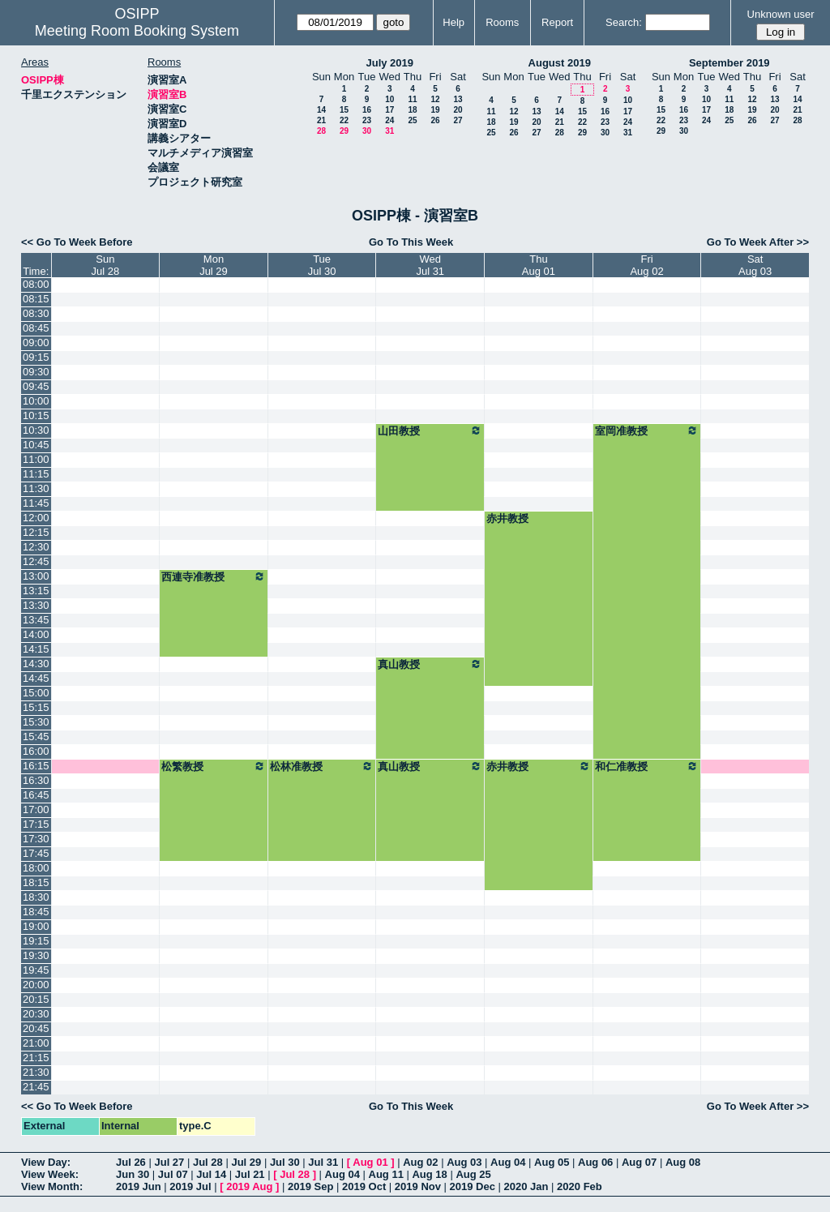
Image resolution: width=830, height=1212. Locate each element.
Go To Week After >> (758, 242)
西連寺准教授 (213, 576)
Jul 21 (250, 1174)
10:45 (36, 445)
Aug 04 (507, 1162)
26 (434, 120)
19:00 (36, 926)
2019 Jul (190, 1186)
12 (434, 99)
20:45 (36, 1028)
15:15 (36, 707)
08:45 (36, 328)
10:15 (36, 415)
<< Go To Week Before (77, 242)
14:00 (36, 634)
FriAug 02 (646, 265)
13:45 (36, 620)
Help (453, 22)
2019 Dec (472, 1186)
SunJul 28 (106, 265)
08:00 (36, 284)
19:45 (36, 970)
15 (344, 109)
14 (321, 109)
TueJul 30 (322, 265)
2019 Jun (138, 1186)
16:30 (36, 780)
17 (389, 109)
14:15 (36, 649)
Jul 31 (323, 1162)
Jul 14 (211, 1174)
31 (389, 130)
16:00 (36, 751)
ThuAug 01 (538, 265)
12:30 (36, 547)
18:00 (36, 868)
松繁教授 (213, 766)
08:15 (36, 299)
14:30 (36, 663)
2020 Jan (526, 1186)
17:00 (36, 809)
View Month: (52, 1186)
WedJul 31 (430, 265)
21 (321, 120)
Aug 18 (429, 1174)
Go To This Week (411, 242)
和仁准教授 (647, 766)
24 (389, 120)
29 (344, 130)
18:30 (36, 897)
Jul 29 (246, 1162)
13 (457, 99)
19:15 (36, 941)
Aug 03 (464, 1162)
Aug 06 (595, 1162)
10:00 (36, 401)
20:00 (36, 985)
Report (557, 22)
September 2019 (729, 63)
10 (389, 99)
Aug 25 (473, 1174)
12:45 (36, 561)
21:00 (36, 1043)
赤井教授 (507, 518)
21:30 (36, 1072)
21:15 (36, 1057)
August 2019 (559, 63)
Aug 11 (386, 1174)
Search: (623, 22)
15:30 (36, 722)
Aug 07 (639, 1162)
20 (457, 109)
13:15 (36, 591)
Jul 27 (169, 1162)
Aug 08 (682, 1162)
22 (344, 120)
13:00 (36, 576)
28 (321, 130)
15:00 (36, 693)
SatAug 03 (755, 265)
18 (412, 109)
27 (457, 120)
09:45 (36, 386)
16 (366, 109)
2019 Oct (364, 1186)
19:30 (36, 955)
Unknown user (781, 14)
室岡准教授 (647, 430)
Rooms (502, 22)
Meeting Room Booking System (137, 31)
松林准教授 (322, 766)
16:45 (36, 795)
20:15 (36, 999)
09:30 (36, 372)
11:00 (36, 459)
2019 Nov (418, 1186)
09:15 (36, 357)
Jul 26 (131, 1162)
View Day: (46, 1162)
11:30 (36, 488)
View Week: (50, 1174)
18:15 (36, 882)
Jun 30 (132, 1174)
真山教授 (430, 663)
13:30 (36, 605)
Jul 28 (208, 1162)
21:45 (36, 1087)
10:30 (36, 430)
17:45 (36, 853)
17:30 (36, 839)
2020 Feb (579, 1186)
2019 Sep (310, 1186)
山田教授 (430, 430)
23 (366, 120)
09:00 (36, 342)
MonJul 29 (213, 265)
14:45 (36, 678)
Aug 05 (551, 1162)
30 (366, 130)
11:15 (36, 474)
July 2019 (389, 63)
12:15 (36, 532)
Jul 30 (285, 1162)
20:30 (36, 1014)
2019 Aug (249, 1186)
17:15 (36, 824)
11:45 (36, 503)
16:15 (36, 766)
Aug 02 (420, 1162)
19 (434, 109)
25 (412, 120)
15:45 (36, 736)
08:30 (36, 313)
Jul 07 (173, 1174)
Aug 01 (370, 1162)
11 (412, 99)
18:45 (36, 912)
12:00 (36, 518)
